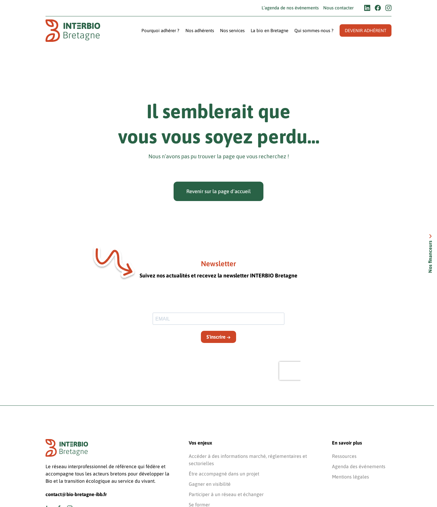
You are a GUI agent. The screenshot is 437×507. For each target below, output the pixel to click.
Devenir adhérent (365, 30)
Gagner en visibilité (210, 484)
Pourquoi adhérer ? (160, 30)
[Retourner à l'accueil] (73, 30)
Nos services (232, 30)
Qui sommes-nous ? (314, 30)
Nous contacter (338, 7)
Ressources (344, 456)
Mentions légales (350, 476)
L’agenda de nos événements (290, 7)
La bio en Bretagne (269, 30)
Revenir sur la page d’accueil (218, 191)
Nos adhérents (199, 30)
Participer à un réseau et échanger (226, 494)
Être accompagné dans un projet (224, 473)
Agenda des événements (358, 466)
